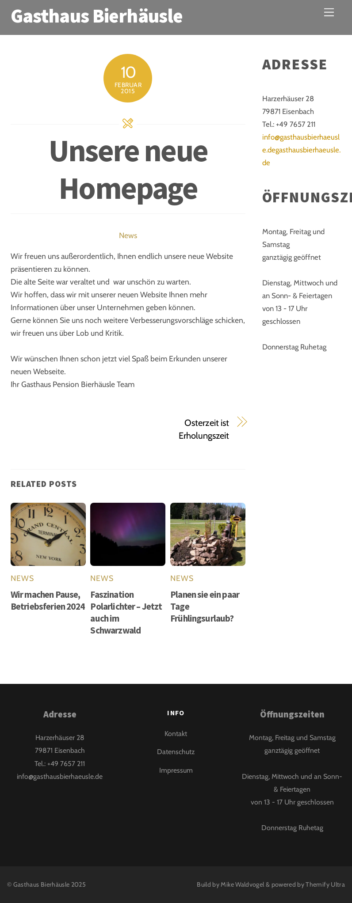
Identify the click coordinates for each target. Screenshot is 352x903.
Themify (317, 884)
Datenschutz (176, 751)
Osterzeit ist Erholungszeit (204, 429)
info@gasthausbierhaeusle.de (60, 776)
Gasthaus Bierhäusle (41, 884)
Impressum (176, 770)
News (128, 235)
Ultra (338, 884)
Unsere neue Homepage (128, 169)
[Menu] (329, 12)
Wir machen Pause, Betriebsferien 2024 (47, 600)
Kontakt (176, 733)
